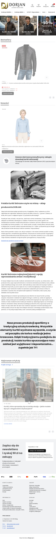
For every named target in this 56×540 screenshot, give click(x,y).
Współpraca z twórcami (35, 510)
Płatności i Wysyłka (34, 485)
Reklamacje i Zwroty (34, 492)
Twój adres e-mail (33, 447)
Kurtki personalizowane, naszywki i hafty (13, 510)
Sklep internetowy (26, 538)
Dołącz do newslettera (37, 451)
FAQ (4, 500)
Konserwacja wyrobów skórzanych (12, 506)
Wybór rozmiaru (7, 502)
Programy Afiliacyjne (35, 511)
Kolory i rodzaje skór (8, 505)
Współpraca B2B (33, 508)
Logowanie (5, 485)
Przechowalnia (6, 490)
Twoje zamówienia (8, 487)
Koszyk (4, 492)
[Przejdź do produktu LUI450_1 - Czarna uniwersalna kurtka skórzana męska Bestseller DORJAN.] (25, 62)
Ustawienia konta (7, 488)
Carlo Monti (32, 506)
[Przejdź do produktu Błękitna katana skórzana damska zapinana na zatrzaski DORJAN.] (22, 125)
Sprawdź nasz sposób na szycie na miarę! (12, 241)
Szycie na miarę (7, 503)
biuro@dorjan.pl (8, 528)
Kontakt (31, 500)
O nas (31, 502)
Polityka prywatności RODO (36, 488)
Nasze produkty (33, 503)
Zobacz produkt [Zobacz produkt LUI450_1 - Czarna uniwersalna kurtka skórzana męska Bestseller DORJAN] (7, 93)
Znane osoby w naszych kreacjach (12, 508)
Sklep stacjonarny (34, 487)
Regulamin (32, 493)
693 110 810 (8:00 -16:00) (11, 524)
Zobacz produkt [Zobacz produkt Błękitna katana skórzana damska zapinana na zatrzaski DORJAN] (7, 152)
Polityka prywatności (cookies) (37, 490)
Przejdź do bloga (7, 365)
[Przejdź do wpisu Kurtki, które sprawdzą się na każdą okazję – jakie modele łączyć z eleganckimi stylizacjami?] (28, 385)
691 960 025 (8, 526)
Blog (30, 505)
